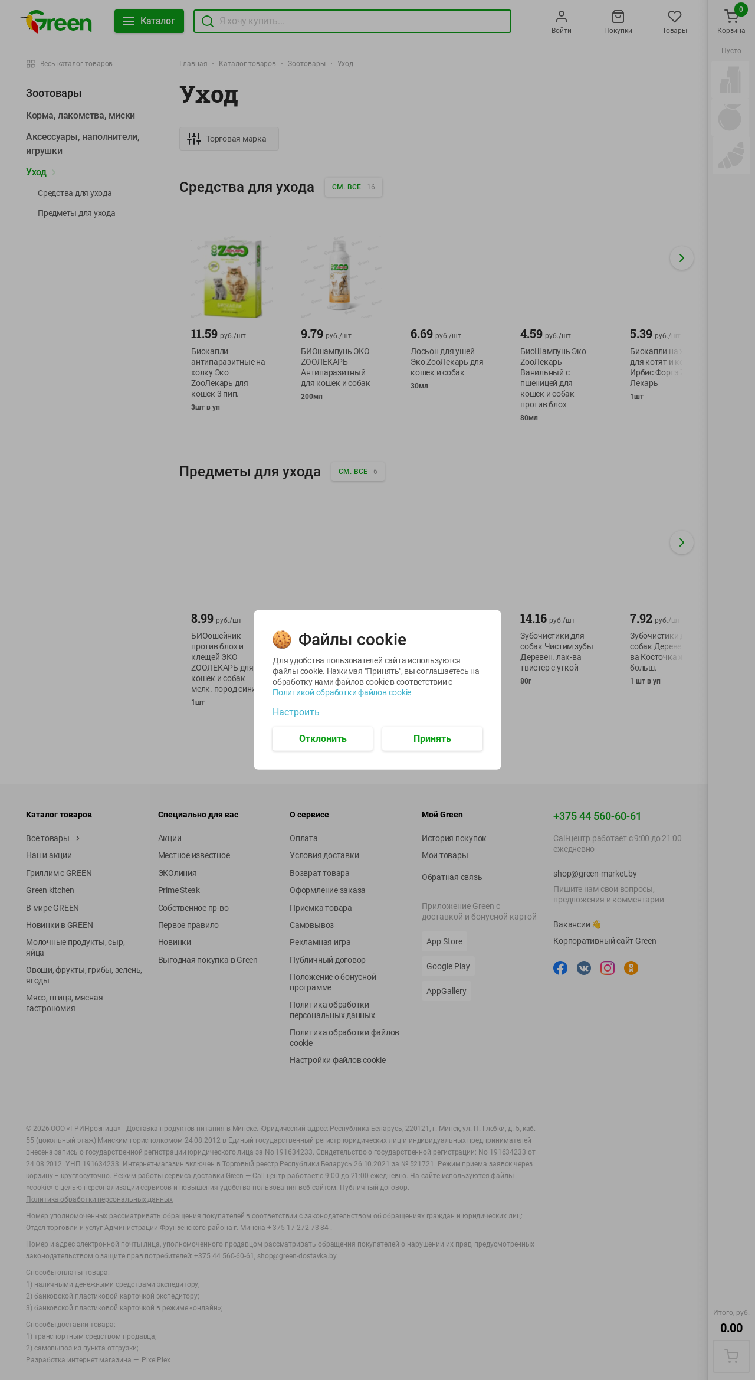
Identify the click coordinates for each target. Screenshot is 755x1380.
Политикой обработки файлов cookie (342, 692)
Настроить (296, 712)
